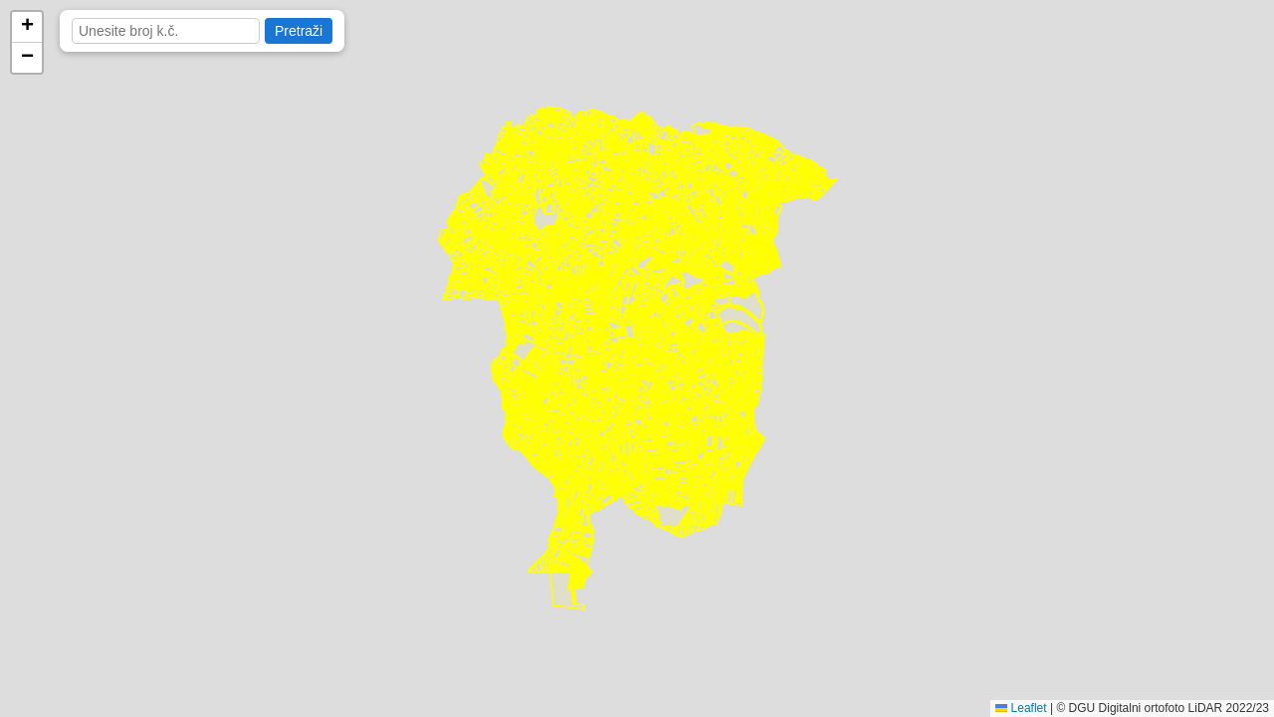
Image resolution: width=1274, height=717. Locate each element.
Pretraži (298, 31)
